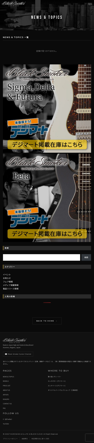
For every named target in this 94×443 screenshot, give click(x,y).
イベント (7, 274)
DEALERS (6, 399)
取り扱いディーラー (54, 377)
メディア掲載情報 (10, 285)
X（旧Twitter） (8, 419)
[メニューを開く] (90, 4)
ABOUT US (6, 390)
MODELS (6, 381)
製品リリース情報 (10, 288)
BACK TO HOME (45, 321)
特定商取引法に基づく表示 (40, 439)
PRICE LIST (6, 385)
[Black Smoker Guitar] (14, 3)
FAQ (4, 408)
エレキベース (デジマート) (56, 385)
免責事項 (25, 439)
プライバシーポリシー (10, 439)
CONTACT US (7, 404)
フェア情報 (8, 281)
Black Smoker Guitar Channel (18, 354)
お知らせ (7, 278)
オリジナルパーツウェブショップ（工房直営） (63, 390)
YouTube (6, 424)
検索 (86, 257)
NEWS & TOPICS (8, 377)
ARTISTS (5, 395)
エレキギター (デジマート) (56, 381)
